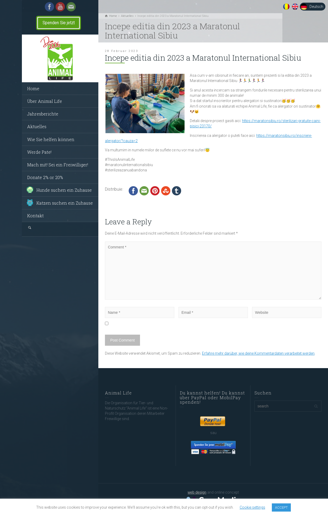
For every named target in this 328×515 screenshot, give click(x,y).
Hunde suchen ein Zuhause (64, 190)
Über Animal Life (44, 101)
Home (33, 88)
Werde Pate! (39, 152)
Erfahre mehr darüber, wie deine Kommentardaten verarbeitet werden (258, 353)
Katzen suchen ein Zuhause (64, 203)
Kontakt (35, 215)
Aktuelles (36, 126)
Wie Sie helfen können (50, 139)
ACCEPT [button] (281, 507)
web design (197, 492)
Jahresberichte (42, 114)
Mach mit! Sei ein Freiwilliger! (57, 164)
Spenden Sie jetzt (58, 22)
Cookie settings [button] (252, 507)
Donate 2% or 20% (45, 177)
